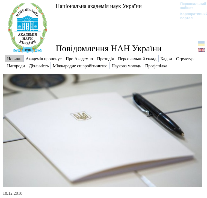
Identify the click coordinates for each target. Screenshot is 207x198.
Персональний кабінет (190, 6)
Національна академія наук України (99, 6)
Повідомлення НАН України (109, 48)
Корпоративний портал (190, 16)
